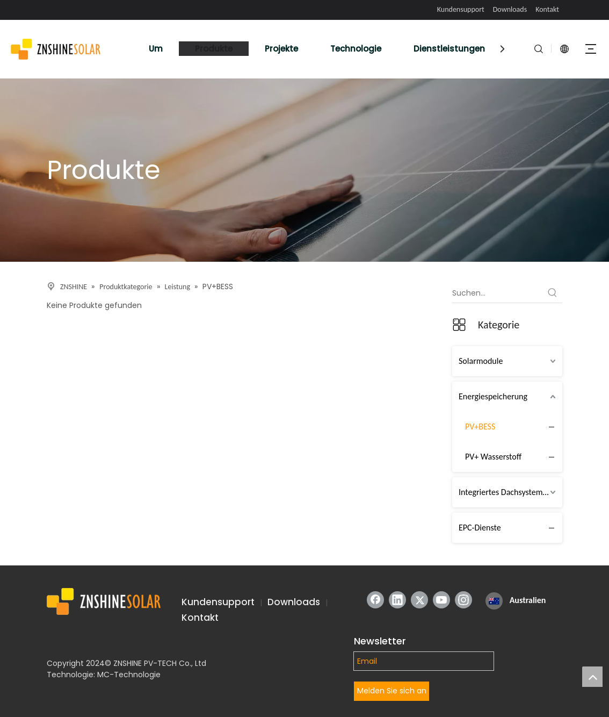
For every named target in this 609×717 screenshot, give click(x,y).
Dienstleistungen (449, 48)
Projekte (281, 48)
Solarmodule (481, 361)
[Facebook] (375, 599)
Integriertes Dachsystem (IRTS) (510, 492)
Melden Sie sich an (391, 690)
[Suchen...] (497, 293)
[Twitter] (419, 599)
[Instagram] (463, 599)
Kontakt (547, 9)
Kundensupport (460, 9)
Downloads (510, 9)
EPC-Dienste (480, 527)
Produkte (214, 48)
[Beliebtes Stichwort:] (552, 293)
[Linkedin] (397, 599)
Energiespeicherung (493, 396)
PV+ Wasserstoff (493, 456)
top (592, 676)
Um (156, 48)
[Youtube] (441, 599)
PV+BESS (480, 426)
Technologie (355, 48)
